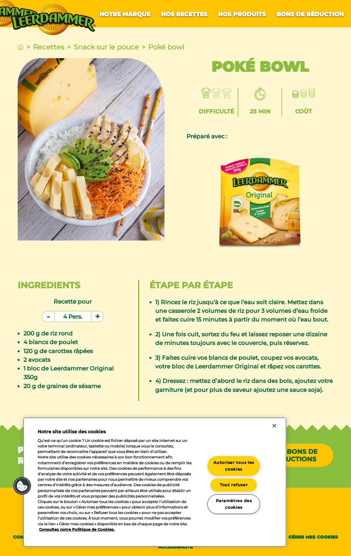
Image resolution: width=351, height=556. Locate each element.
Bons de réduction (310, 14)
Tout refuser (234, 484)
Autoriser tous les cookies (233, 465)
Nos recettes (184, 14)
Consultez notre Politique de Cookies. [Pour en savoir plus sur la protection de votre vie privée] (76, 529)
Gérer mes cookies (313, 537)
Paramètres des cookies (234, 504)
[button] (22, 486)
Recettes (48, 47)
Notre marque (124, 14)
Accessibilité (175, 547)
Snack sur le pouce (106, 47)
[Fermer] (274, 425)
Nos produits (242, 14)
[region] (154, 482)
